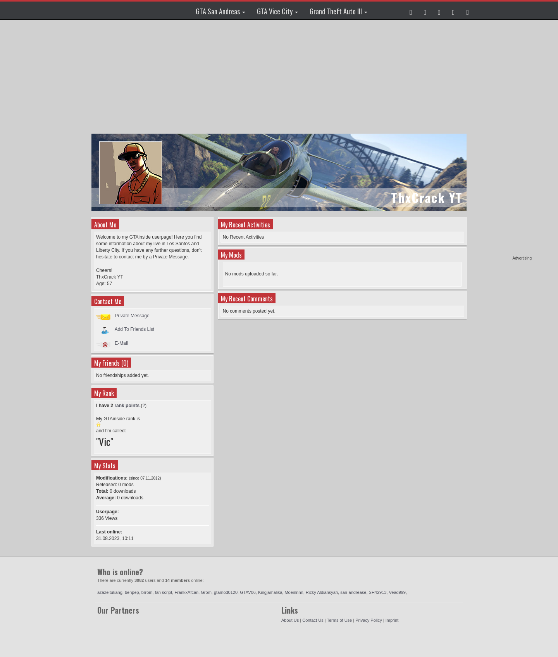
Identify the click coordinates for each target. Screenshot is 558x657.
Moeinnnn (293, 592)
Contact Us (312, 620)
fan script (163, 592)
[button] (411, 10)
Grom (206, 592)
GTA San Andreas (220, 11)
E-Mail (121, 343)
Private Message (132, 315)
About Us (290, 620)
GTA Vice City (277, 11)
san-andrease (353, 592)
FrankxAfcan (186, 592)
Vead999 (397, 592)
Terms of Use (339, 620)
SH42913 (378, 592)
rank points (127, 405)
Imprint (392, 620)
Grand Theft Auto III (338, 11)
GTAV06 (248, 592)
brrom (147, 592)
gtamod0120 (226, 592)
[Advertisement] (502, 139)
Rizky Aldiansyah (322, 592)
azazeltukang (109, 592)
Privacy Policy (368, 620)
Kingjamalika (270, 592)
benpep (132, 592)
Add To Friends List (135, 329)
